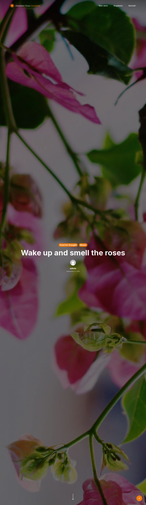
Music (83, 245)
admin (73, 269)
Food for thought (68, 245)
